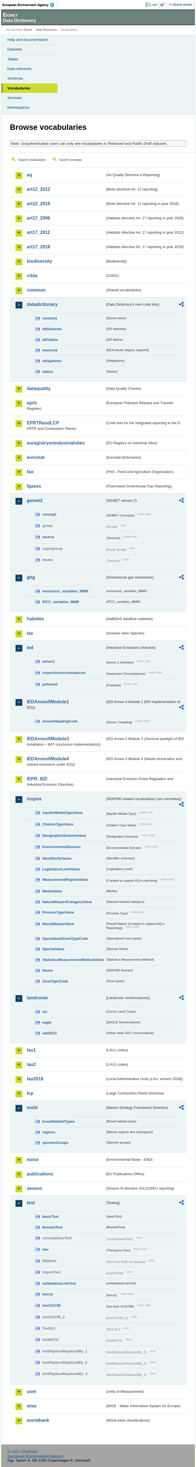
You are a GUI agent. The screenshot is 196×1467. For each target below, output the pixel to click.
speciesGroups (55, 1142)
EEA (30, 5)
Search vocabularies (32, 159)
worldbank (38, 1420)
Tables (12, 59)
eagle (47, 1022)
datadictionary (42, 304)
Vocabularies (18, 88)
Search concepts (70, 159)
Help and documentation (27, 40)
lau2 (31, 1064)
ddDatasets (52, 329)
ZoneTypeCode (55, 981)
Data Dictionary (46, 29)
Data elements (19, 69)
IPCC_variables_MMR (60, 602)
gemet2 (35, 500)
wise (32, 1405)
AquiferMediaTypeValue (62, 813)
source (48, 537)
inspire (34, 798)
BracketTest (52, 1227)
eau (45, 1249)
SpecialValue (53, 949)
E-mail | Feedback (22, 1451)
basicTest (50, 1216)
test (31, 1202)
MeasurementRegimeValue (65, 879)
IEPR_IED (37, 778)
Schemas (15, 78)
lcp (30, 1093)
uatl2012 (49, 1033)
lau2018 (35, 1078)
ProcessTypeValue (58, 912)
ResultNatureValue (58, 924)
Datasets (14, 49)
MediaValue (52, 891)
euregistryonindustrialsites (56, 443)
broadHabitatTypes (58, 1121)
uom (31, 1391)
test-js (47, 1294)
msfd (32, 1107)
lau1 (31, 1050)
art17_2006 (38, 218)
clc (44, 1012)
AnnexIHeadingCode (60, 721)
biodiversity (39, 261)
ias (30, 633)
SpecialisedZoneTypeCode (65, 938)
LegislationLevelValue (61, 869)
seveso (34, 1188)
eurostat (36, 457)
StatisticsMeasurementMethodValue (73, 960)
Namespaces (18, 107)
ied (30, 647)
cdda (32, 275)
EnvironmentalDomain (61, 847)
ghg (31, 577)
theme (47, 970)
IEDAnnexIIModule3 (48, 738)
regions (48, 1132)
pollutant (50, 684)
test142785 (51, 1305)
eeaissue (50, 350)
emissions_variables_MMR (65, 591)
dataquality (38, 388)
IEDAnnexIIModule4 (48, 758)
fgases (34, 486)
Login (154, 4)
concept (49, 514)
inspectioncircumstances (64, 673)
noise (33, 1159)
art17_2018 (38, 246)
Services (14, 98)
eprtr (32, 402)
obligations (51, 361)
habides (35, 618)
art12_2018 (38, 203)
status (47, 371)
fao (30, 471)
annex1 (48, 661)
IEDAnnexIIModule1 (48, 701)
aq (29, 174)
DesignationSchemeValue (64, 835)
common (36, 290)
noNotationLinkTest (59, 1283)
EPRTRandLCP (43, 423)
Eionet (28, 29)
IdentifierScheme (56, 858)
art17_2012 (38, 232)
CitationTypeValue (57, 824)
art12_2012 (38, 189)
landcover (37, 997)
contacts (49, 318)
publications (40, 1174)
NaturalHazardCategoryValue (67, 902)
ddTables (50, 340)
